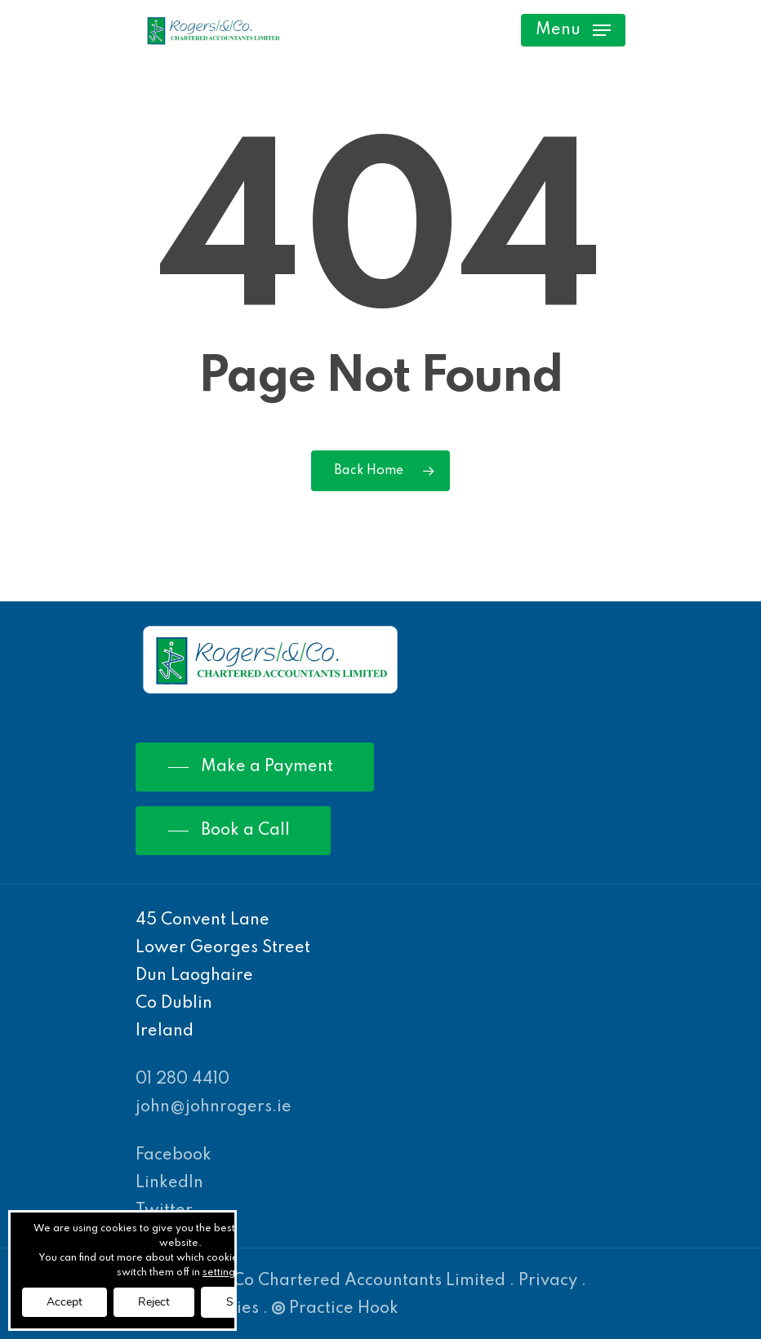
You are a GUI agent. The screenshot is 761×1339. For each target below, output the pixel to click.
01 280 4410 (182, 1079)
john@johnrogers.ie (213, 1107)
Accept (64, 1302)
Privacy (547, 1281)
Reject (154, 1302)
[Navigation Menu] (573, 30)
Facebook (173, 1155)
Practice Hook (335, 1309)
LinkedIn (169, 1183)
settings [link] (221, 1273)
